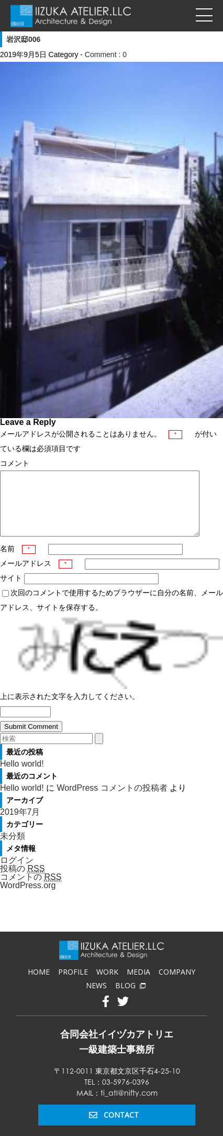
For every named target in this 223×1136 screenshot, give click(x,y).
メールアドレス (36, 576)
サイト (11, 590)
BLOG (130, 998)
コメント (14, 463)
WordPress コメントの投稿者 (112, 800)
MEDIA (138, 984)
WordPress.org (27, 897)
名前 (18, 561)
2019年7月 (20, 824)
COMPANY (177, 984)
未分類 (12, 848)
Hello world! (22, 776)
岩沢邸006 (23, 39)
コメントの (30, 889)
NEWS (96, 998)
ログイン (17, 872)
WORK (107, 984)
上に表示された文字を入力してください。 (69, 709)
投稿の (22, 881)
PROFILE (73, 984)
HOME (39, 984)
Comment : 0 (106, 54)
